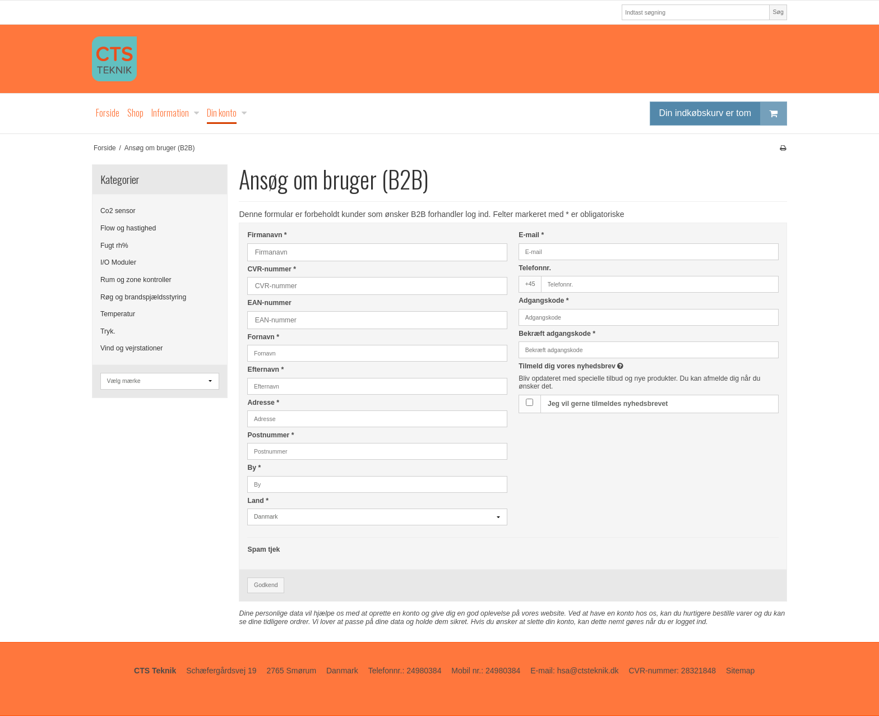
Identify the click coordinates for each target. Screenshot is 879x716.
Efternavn (265, 369)
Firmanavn (266, 235)
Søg (777, 11)
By (254, 468)
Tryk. (107, 331)
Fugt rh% (114, 246)
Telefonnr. (535, 268)
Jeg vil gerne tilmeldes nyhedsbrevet (608, 404)
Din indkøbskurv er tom (723, 113)
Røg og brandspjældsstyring (143, 297)
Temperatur (117, 314)
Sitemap (740, 670)
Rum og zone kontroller (136, 280)
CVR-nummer (271, 269)
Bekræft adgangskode (557, 334)
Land (257, 501)
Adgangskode (543, 300)
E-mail (531, 235)
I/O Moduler (118, 262)
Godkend (266, 584)
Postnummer (270, 435)
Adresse (263, 402)
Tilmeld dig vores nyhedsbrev (610, 366)
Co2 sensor (118, 211)
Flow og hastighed (128, 228)
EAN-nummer (269, 303)
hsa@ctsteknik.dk (588, 670)
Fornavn (263, 337)
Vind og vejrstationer (131, 348)
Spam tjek (263, 549)
